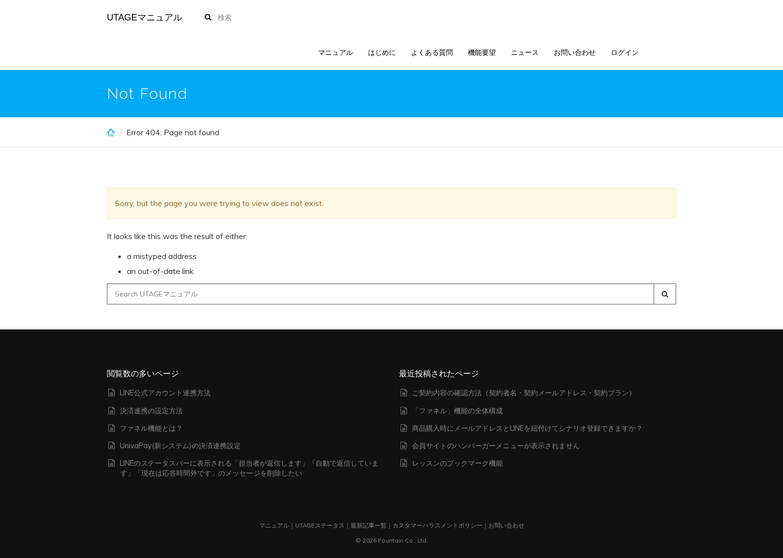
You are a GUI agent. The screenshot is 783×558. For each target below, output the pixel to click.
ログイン (625, 52)
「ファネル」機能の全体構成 (457, 410)
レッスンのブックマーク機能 (457, 463)
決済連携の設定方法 (151, 410)
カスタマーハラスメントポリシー (437, 525)
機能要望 (482, 52)
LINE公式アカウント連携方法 (165, 392)
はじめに (382, 52)
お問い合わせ (575, 52)
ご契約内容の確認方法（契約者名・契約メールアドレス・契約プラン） (524, 392)
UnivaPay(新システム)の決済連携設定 (180, 445)
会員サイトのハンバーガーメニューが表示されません (496, 445)
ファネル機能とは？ (151, 428)
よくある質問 (432, 52)
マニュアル (335, 52)
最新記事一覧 (369, 525)
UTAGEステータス (320, 525)
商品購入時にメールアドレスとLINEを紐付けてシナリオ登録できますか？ (527, 428)
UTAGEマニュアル (144, 17)
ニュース (525, 52)
